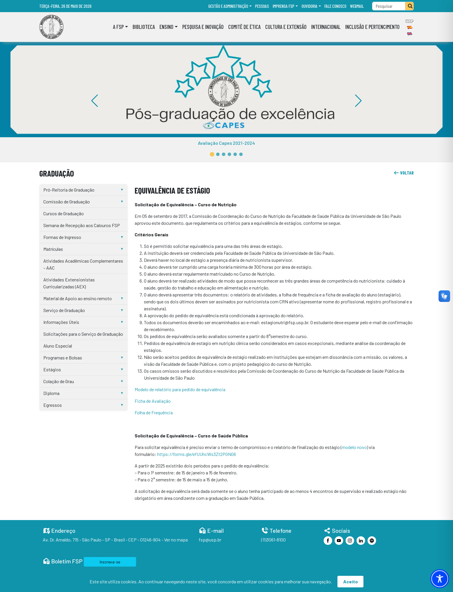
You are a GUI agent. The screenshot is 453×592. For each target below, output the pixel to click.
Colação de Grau (58, 381)
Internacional (326, 26)
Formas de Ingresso (62, 237)
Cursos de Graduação (63, 213)
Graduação (56, 173)
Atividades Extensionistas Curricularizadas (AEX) (69, 283)
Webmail (357, 6)
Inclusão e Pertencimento (372, 26)
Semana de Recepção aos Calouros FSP (81, 225)
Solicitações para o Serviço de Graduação (83, 334)
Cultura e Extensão (286, 26)
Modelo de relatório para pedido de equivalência (180, 389)
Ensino (166, 26)
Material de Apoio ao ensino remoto (77, 298)
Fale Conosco (335, 6)
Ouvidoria (310, 6)
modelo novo (354, 447)
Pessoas (262, 6)
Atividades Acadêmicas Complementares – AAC (83, 264)
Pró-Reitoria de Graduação (68, 189)
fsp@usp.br (210, 539)
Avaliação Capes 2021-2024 (226, 143)
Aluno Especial (57, 345)
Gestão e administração (228, 6)
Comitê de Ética (244, 26)
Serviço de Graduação (64, 310)
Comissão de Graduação (66, 201)
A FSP (118, 26)
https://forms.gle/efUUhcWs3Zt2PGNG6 (196, 454)
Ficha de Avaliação (153, 401)
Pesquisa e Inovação (203, 26)
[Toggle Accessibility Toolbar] (440, 579)
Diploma (51, 393)
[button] (212, 154)
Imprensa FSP (283, 6)
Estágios (52, 369)
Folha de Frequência (154, 412)
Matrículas (53, 249)
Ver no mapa (176, 539)
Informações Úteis (61, 322)
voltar (403, 172)
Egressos (52, 405)
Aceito (350, 581)
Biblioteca (144, 26)
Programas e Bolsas (62, 357)
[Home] (51, 26)
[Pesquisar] (409, 6)
